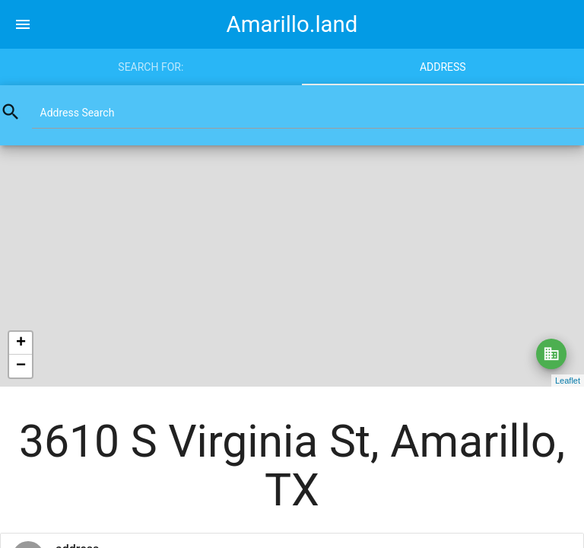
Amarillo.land (292, 24)
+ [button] (21, 343)
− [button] (21, 366)
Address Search (77, 113)
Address (443, 67)
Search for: (150, 67)
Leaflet (567, 380)
